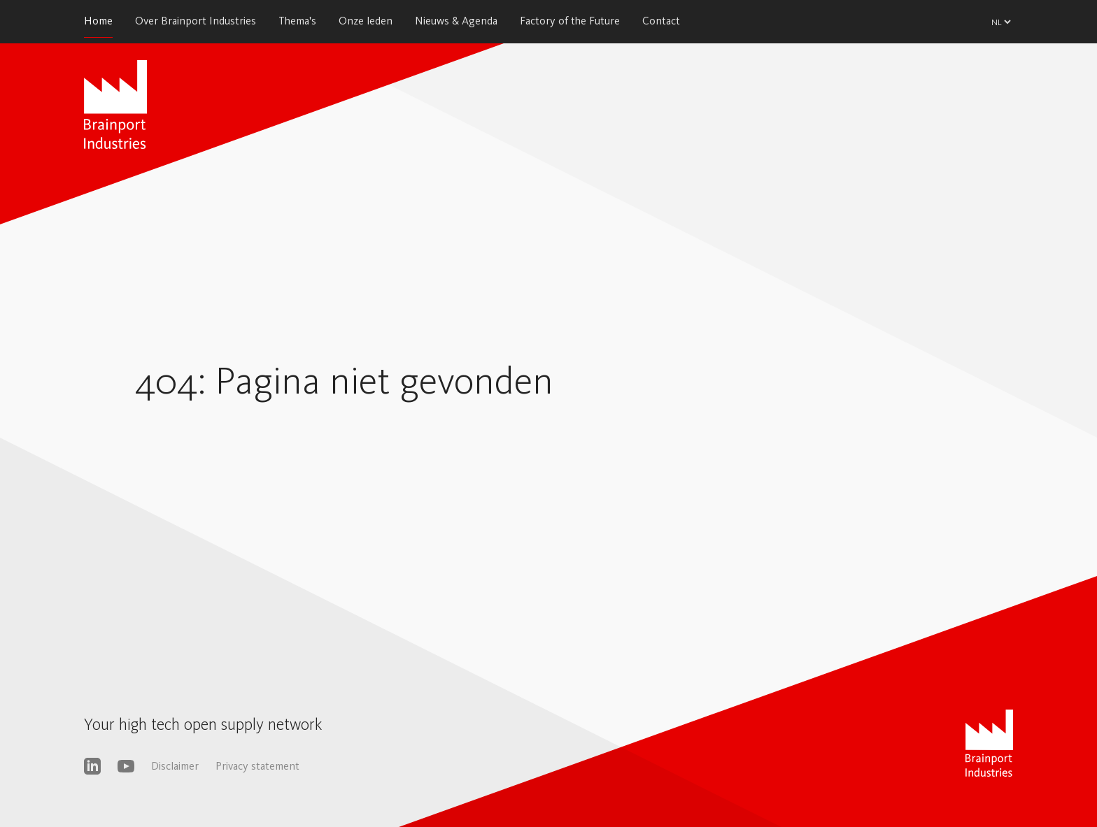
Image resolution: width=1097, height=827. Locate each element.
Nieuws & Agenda (456, 20)
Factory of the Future (570, 20)
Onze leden (365, 20)
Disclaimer (175, 765)
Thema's (297, 20)
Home (98, 20)
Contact (661, 20)
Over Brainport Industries (195, 20)
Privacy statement (257, 765)
